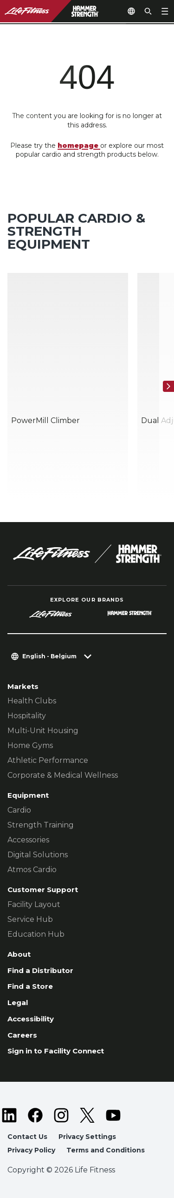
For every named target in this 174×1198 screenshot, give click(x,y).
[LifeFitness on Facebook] (35, 1115)
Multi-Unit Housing (42, 730)
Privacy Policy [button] (31, 1150)
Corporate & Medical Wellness (62, 775)
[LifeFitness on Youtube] (113, 1115)
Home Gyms (30, 745)
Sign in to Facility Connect (55, 1050)
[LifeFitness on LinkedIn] (9, 1115)
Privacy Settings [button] (87, 1136)
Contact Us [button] (27, 1136)
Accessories (28, 839)
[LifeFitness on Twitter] (87, 1115)
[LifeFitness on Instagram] (61, 1115)
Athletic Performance (47, 760)
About (19, 954)
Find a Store (30, 986)
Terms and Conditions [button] (105, 1150)
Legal (17, 1002)
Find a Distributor (40, 970)
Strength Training (40, 825)
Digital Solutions (37, 854)
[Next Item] (168, 386)
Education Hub (35, 934)
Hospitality (26, 715)
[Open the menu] (164, 11)
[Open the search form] (148, 11)
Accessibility (30, 1018)
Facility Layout (33, 904)
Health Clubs (31, 700)
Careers (22, 1035)
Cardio (19, 810)
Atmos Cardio (32, 869)
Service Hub (30, 919)
